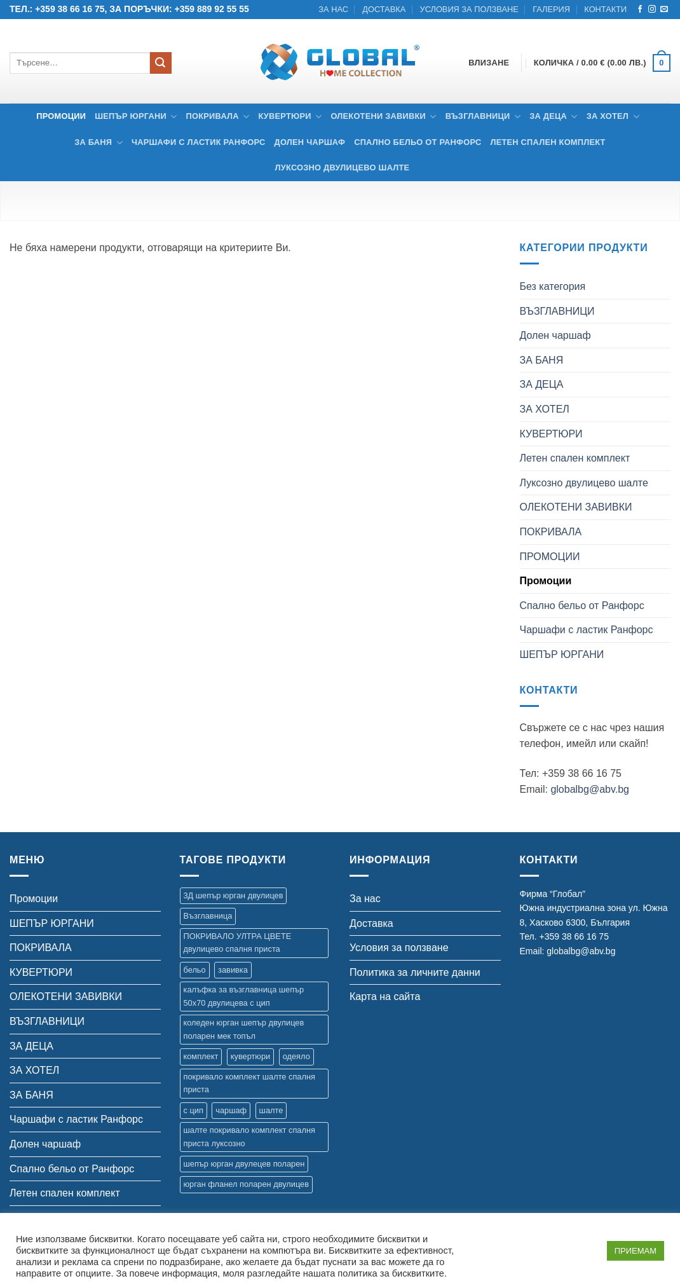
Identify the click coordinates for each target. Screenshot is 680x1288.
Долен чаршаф (310, 142)
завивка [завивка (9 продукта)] (233, 970)
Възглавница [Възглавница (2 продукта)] (208, 916)
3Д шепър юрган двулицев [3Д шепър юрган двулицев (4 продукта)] (233, 895)
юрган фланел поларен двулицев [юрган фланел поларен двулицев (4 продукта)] (246, 1184)
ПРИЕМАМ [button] (635, 1251)
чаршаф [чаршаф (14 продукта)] (231, 1110)
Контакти (605, 9)
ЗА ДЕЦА (553, 117)
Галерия (551, 9)
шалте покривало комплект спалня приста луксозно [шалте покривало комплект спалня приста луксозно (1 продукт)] (249, 1136)
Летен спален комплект (547, 142)
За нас (333, 9)
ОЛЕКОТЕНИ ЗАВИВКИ (383, 117)
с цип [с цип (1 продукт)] (193, 1110)
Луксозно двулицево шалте (342, 167)
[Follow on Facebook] (640, 9)
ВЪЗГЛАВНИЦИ (483, 117)
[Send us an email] (664, 9)
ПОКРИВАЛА (218, 117)
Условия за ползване (469, 9)
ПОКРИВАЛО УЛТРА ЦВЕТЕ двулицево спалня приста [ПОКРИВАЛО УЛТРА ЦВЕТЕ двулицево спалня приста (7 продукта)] (238, 942)
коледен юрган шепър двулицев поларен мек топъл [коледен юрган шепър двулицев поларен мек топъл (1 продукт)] (244, 1029)
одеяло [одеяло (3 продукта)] (296, 1056)
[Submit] (161, 63)
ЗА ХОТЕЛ (613, 117)
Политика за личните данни (415, 972)
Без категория (553, 286)
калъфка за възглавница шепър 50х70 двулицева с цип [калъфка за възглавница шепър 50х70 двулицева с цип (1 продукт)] (244, 996)
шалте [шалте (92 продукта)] (271, 1110)
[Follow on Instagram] (652, 9)
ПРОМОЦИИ (550, 556)
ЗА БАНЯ (98, 143)
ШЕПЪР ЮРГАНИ (136, 117)
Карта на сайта (385, 996)
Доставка (383, 9)
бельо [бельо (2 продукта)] (195, 970)
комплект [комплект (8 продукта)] (201, 1056)
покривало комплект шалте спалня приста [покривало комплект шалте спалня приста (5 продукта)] (249, 1083)
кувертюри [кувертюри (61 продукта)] (250, 1056)
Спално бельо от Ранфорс (417, 142)
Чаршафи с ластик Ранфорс (199, 142)
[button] (602, 63)
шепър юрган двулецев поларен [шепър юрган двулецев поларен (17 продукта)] (244, 1163)
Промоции (61, 116)
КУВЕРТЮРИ (290, 117)
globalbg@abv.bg (589, 789)
